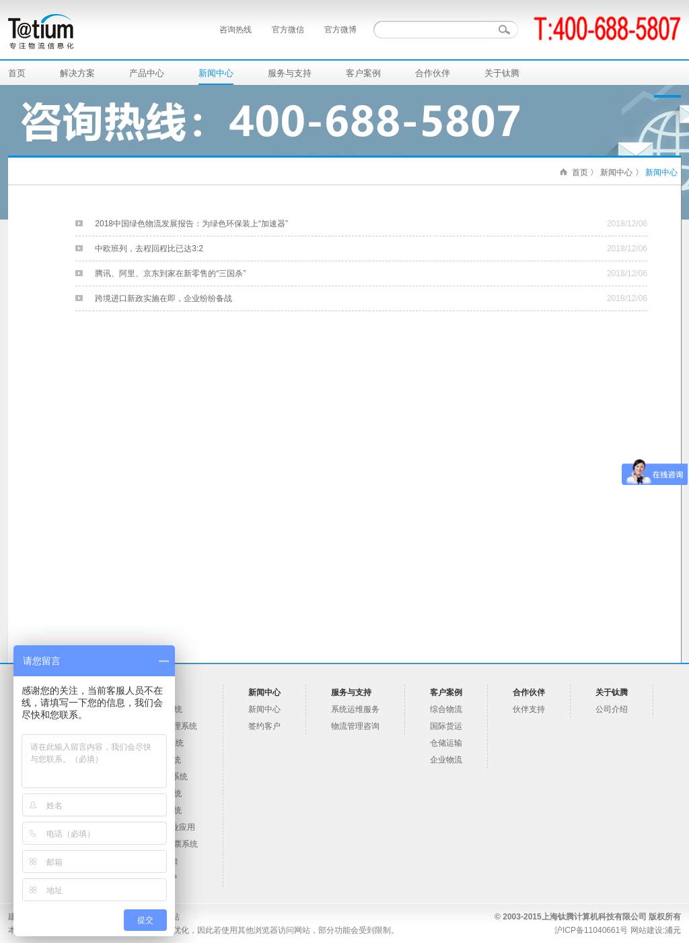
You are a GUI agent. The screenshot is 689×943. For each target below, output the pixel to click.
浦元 (673, 930)
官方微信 (288, 29)
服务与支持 (290, 73)
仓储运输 (446, 743)
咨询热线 (235, 29)
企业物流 (446, 760)
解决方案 (77, 73)
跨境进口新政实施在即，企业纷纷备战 (163, 298)
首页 (17, 73)
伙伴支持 (529, 709)
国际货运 (446, 726)
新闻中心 (215, 73)
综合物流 (446, 709)
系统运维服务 (355, 709)
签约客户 (264, 726)
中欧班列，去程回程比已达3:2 (149, 248)
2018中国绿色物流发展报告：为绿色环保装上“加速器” (191, 223)
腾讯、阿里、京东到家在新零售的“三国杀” (170, 273)
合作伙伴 (432, 73)
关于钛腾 (501, 73)
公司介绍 (611, 709)
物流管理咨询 (355, 726)
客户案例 (363, 73)
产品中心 (146, 73)
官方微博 (340, 29)
